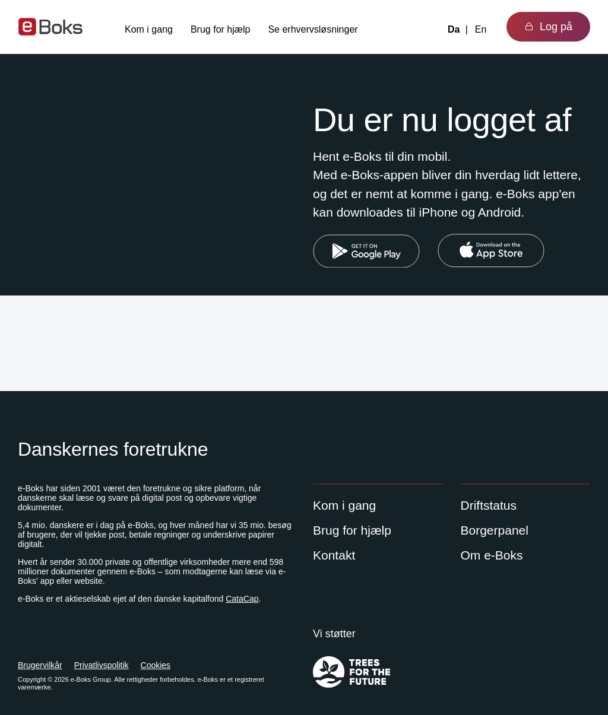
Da (454, 29)
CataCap (242, 598)
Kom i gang (149, 29)
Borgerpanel (494, 530)
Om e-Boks (492, 555)
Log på (548, 27)
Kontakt (334, 555)
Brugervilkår (40, 665)
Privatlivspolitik (101, 665)
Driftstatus (489, 505)
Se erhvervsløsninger (312, 29)
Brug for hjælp (221, 29)
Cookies (156, 665)
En (481, 29)
